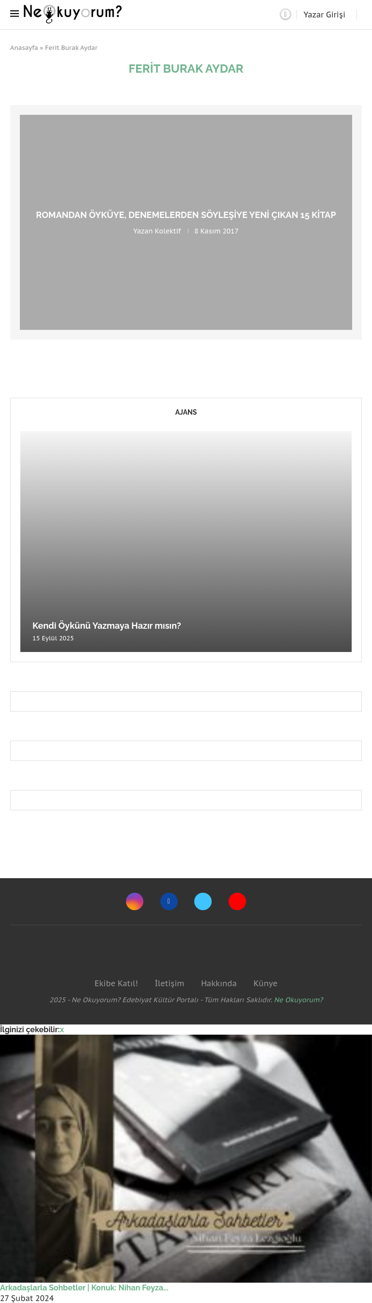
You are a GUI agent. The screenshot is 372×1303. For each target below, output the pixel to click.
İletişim (169, 983)
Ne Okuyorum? (298, 999)
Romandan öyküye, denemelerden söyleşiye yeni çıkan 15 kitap (186, 215)
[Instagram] (134, 901)
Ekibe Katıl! (116, 983)
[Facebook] (169, 901)
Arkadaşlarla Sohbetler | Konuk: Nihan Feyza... (84, 1287)
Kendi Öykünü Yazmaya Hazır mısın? (106, 625)
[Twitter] (203, 901)
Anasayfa (24, 48)
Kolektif (168, 231)
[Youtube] (237, 901)
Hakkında (219, 983)
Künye (265, 983)
